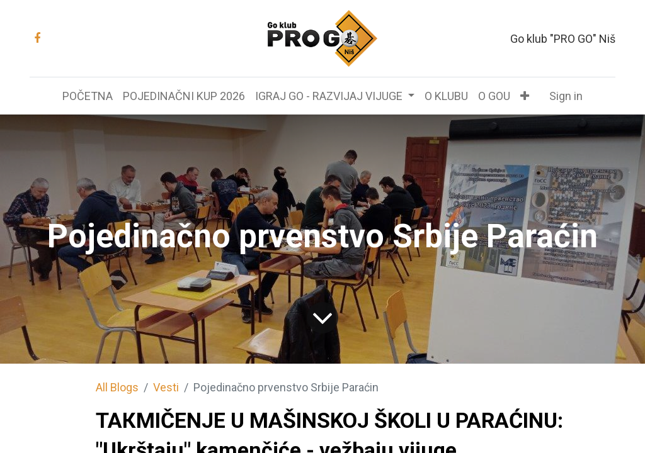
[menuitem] (87, 95)
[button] (524, 95)
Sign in (566, 96)
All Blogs (117, 387)
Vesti (166, 387)
